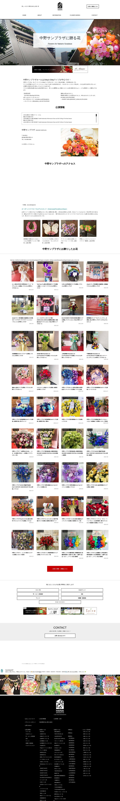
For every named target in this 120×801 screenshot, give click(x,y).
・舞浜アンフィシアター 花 (44, 784)
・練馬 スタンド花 (86, 760)
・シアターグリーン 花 (58, 750)
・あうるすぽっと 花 (58, 748)
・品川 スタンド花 (86, 732)
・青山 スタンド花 (86, 739)
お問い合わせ (28, 714)
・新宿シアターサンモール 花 (45, 746)
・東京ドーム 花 (42, 789)
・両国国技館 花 (42, 787)
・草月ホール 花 (57, 757)
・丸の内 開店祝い (72, 750)
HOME (24, 15)
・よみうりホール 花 (58, 741)
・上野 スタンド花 (86, 757)
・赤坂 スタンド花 (86, 727)
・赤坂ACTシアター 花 (44, 725)
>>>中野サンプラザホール (28, 144)
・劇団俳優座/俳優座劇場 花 (59, 764)
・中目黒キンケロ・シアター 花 (60, 781)
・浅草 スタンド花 (86, 762)
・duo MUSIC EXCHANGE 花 (45, 766)
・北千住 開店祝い (72, 771)
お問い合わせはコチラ (60, 625)
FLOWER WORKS (75, 15)
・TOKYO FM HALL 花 (58, 723)
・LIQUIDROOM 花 (58, 725)
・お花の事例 (27, 718)
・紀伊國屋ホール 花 (43, 730)
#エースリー (32, 99)
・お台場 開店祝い (72, 762)
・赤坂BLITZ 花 (42, 723)
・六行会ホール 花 (57, 737)
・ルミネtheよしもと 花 (44, 748)
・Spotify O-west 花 (43, 759)
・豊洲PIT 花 (56, 762)
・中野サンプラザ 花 (58, 774)
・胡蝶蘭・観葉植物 (29, 732)
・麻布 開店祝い (71, 743)
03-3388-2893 (28, 139)
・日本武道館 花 (42, 780)
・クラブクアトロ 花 (43, 777)
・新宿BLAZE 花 (42, 741)
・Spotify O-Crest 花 (43, 764)
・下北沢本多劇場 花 (58, 776)
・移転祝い (70, 718)
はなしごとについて (30, 708)
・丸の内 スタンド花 (86, 744)
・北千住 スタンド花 (86, 764)
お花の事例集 (42, 708)
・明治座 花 (41, 720)
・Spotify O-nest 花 (43, 762)
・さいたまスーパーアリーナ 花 (45, 791)
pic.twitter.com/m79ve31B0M (67, 97)
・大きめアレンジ (28, 723)
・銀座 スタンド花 (86, 748)
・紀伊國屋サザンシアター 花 (45, 732)
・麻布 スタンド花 (86, 737)
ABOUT (40, 15)
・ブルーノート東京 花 (58, 730)
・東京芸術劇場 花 (57, 746)
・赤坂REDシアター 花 (44, 727)
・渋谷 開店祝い (71, 727)
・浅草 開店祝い (71, 769)
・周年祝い (70, 722)
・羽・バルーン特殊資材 (30, 725)
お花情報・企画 (57, 708)
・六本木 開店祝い (72, 752)
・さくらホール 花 (43, 769)
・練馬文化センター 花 (58, 783)
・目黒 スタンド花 (86, 730)
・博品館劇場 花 (57, 739)
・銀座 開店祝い (71, 755)
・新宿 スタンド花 (86, 723)
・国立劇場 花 (56, 767)
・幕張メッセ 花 (42, 782)
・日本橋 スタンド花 (86, 753)
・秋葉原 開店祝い (72, 757)
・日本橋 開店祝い (72, 759)
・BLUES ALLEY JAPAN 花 (59, 727)
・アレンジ (27, 730)
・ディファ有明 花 (43, 739)
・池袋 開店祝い (71, 732)
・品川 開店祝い (71, 739)
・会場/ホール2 (56, 718)
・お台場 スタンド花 (86, 755)
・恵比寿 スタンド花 (86, 734)
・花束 (26, 727)
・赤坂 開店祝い (71, 734)
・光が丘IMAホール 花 (58, 785)
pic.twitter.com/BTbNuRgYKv (42, 99)
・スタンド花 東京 (86, 718)
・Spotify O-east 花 (43, 757)
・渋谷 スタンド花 (86, 720)
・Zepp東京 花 (42, 734)
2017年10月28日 (45, 101)
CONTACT (95, 15)
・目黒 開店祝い (71, 736)
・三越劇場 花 (56, 769)
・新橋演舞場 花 (57, 771)
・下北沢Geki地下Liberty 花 (59, 778)
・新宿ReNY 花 (42, 744)
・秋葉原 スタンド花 (86, 750)
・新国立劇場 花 (57, 720)
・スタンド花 (27, 720)
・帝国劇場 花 (56, 755)
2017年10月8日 (83, 99)
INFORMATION (56, 15)
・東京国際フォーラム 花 (59, 753)
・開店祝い (70, 725)
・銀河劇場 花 (56, 734)
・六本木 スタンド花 (86, 746)
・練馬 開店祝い (71, 766)
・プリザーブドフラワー (30, 734)
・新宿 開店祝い (71, 729)
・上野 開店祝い (71, 764)
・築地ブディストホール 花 (59, 732)
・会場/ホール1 (42, 718)
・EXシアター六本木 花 (58, 744)
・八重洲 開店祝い (72, 748)
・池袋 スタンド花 (86, 725)
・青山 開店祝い (71, 745)
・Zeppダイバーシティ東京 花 (45, 737)
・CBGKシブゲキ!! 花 (43, 750)
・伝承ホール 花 (42, 771)
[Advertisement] (46, 640)
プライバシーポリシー (30, 711)
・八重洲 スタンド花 (86, 741)
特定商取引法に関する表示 (45, 711)
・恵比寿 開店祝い (72, 741)
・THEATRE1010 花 (58, 760)
